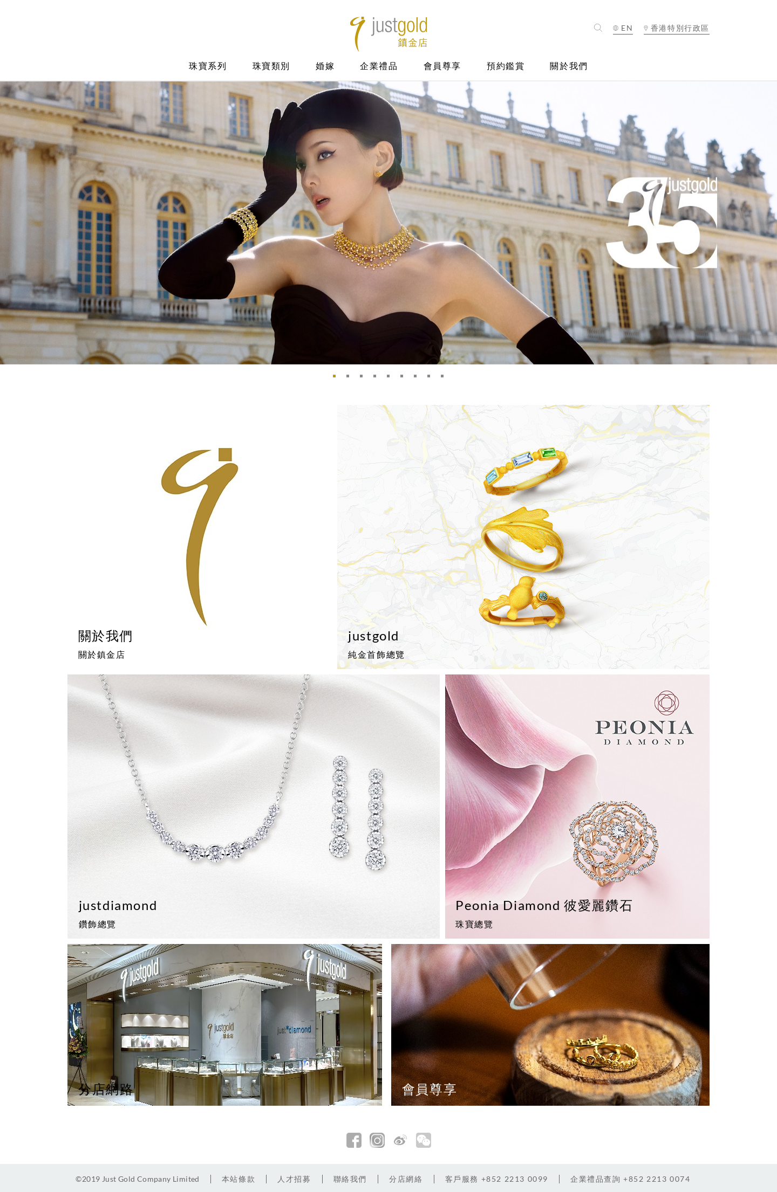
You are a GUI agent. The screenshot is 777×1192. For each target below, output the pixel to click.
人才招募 (294, 1178)
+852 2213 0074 (630, 1178)
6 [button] (404, 379)
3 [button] (364, 379)
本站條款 (238, 1178)
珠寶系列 (208, 66)
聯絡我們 (350, 1178)
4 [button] (377, 379)
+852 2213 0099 (496, 1178)
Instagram (377, 1140)
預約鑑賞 (505, 66)
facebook (354, 1140)
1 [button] (337, 379)
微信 (423, 1140)
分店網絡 (405, 1178)
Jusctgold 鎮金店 (388, 34)
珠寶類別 (271, 66)
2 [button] (350, 379)
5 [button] (391, 379)
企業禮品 (379, 66)
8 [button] (431, 379)
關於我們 (569, 66)
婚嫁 (325, 66)
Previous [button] (11, 222)
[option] (388, 222)
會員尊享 (442, 66)
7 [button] (418, 379)
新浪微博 (400, 1140)
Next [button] (766, 222)
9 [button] (445, 379)
